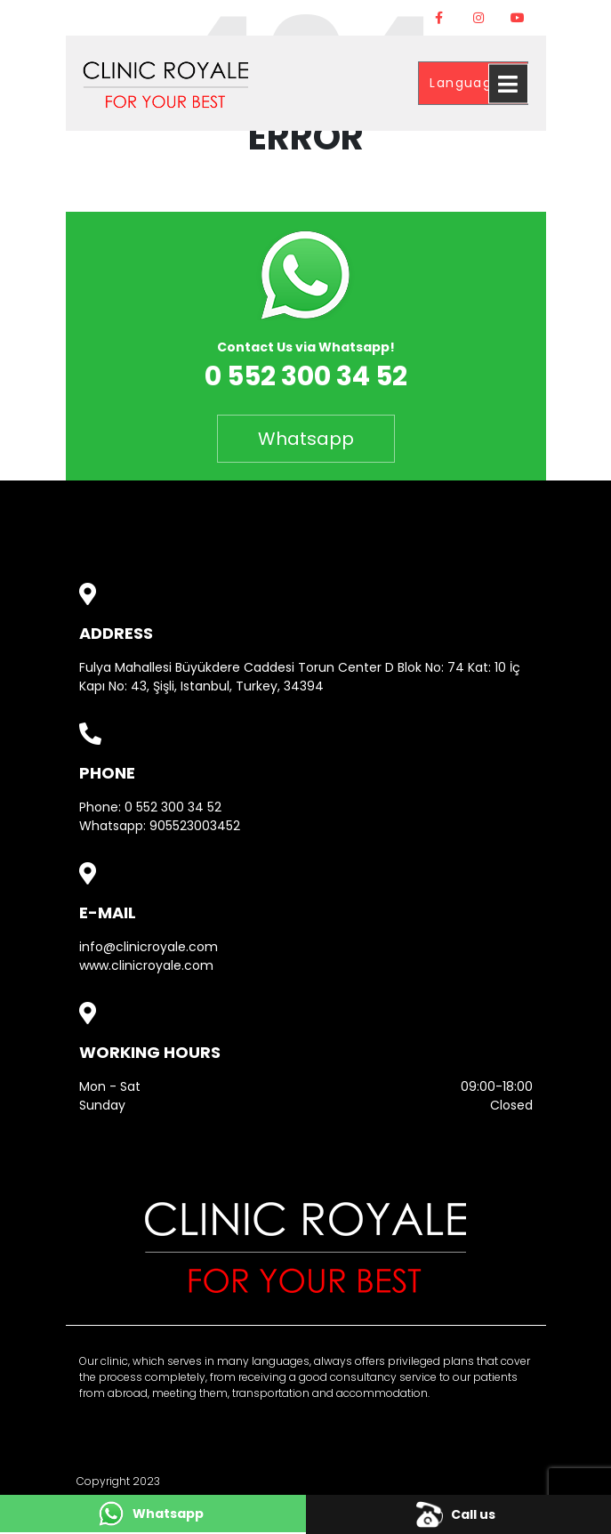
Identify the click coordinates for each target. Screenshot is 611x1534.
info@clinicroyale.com (148, 947)
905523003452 (194, 826)
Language (468, 83)
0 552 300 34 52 (173, 807)
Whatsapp (306, 438)
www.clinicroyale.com (146, 965)
